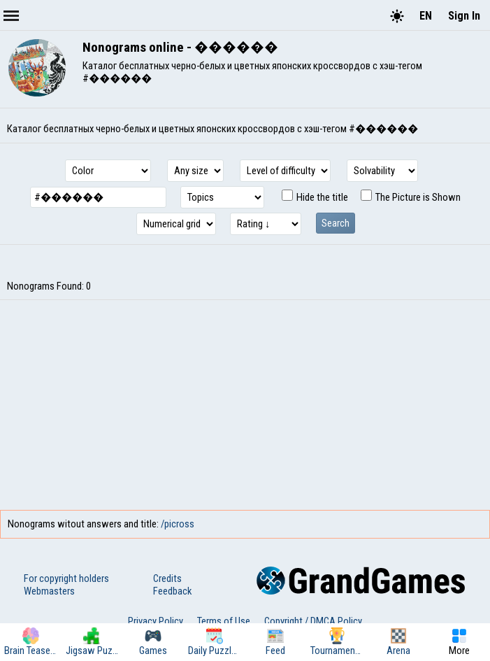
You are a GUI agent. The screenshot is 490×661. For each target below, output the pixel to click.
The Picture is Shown (411, 197)
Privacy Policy (155, 621)
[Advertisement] (245, 405)
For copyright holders (66, 578)
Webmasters (49, 591)
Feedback (172, 591)
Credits (167, 578)
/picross (177, 524)
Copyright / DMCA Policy (313, 621)
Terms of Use (223, 621)
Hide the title (315, 197)
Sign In (464, 15)
